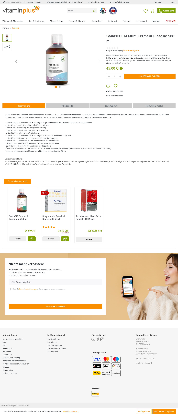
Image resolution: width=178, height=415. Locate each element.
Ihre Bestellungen (54, 339)
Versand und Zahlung (11, 357)
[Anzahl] (114, 76)
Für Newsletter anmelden (12, 339)
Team (4, 342)
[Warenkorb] (166, 10)
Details (18, 238)
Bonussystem (7, 370)
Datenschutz (7, 348)
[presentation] (27, 297)
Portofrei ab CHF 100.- (121, 2)
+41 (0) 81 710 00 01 (147, 358)
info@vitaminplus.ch (144, 363)
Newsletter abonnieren (55, 306)
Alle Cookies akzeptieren (164, 411)
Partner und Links (9, 373)
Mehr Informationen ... (71, 411)
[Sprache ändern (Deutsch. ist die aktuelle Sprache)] (172, 2)
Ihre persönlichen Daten (56, 348)
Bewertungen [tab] (111, 106)
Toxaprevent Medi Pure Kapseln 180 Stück (88, 217)
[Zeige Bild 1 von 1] (56, 87)
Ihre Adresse (52, 342)
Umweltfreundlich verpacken (14, 361)
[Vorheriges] (16, 61)
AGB (4, 345)
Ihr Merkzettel (52, 351)
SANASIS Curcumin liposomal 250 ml (19, 217)
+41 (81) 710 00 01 (34, 2)
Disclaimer (6, 351)
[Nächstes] (99, 61)
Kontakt (158, 2)
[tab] (23, 105)
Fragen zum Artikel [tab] (154, 106)
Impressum (7, 354)
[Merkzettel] (145, 10)
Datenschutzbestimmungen (28, 289)
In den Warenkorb (150, 76)
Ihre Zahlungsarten (54, 345)
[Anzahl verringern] (108, 76)
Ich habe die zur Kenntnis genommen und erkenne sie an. (38, 289)
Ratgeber (6, 367)
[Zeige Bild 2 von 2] (60, 87)
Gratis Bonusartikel (57, 2)
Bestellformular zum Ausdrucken (15, 364)
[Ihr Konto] (152, 11)
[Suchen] (94, 10)
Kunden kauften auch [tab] (17, 181)
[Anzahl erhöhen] (120, 76)
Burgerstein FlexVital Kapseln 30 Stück (53, 217)
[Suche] (79, 10)
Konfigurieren (144, 411)
